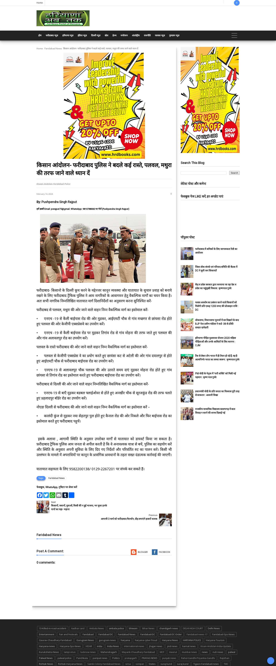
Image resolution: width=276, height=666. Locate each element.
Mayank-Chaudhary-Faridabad (138, 639)
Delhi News (214, 615)
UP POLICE (58, 656)
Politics (116, 644)
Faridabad (88, 621)
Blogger (143, 538)
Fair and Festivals (68, 621)
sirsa (128, 650)
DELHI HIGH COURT (193, 615)
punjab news (169, 644)
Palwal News (46, 644)
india (99, 633)
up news (43, 656)
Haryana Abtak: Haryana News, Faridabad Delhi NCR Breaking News (70, 662)
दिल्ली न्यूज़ (95, 35)
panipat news (100, 644)
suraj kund (166, 650)
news (205, 639)
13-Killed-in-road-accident (52, 615)
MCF (162, 639)
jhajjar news (155, 633)
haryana (125, 627)
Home (40, 2)
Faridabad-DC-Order (171, 621)
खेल (106, 35)
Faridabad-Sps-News (223, 621)
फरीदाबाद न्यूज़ (52, 35)
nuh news (218, 639)
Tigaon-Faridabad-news (206, 650)
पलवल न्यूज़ (160, 35)
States (152, 650)
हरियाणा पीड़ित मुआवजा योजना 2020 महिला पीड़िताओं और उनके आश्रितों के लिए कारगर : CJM (215, 342)
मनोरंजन (124, 35)
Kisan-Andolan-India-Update (216, 633)
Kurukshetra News (49, 639)
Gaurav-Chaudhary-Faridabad (55, 627)
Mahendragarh (109, 639)
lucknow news (88, 639)
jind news (172, 633)
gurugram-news (107, 627)
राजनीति (147, 35)
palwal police (65, 644)
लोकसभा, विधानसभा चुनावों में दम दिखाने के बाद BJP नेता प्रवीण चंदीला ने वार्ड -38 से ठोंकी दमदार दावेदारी (217, 324)
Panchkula (82, 644)
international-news (134, 633)
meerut (173, 639)
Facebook (164, 538)
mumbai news (189, 639)
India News (113, 633)
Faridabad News (53, 48)
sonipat (140, 650)
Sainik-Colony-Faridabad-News (103, 650)
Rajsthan (224, 644)
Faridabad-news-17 (197, 621)
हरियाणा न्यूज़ (67, 35)
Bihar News (148, 615)
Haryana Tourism (215, 627)
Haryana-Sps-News (70, 633)
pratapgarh (131, 644)
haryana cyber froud (146, 627)
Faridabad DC (106, 621)
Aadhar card (77, 615)
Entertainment (46, 621)
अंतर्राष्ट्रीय (136, 35)
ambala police (116, 615)
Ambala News (96, 615)
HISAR (89, 633)
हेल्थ (114, 35)
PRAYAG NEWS (149, 644)
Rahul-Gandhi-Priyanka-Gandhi (198, 644)
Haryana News (170, 627)
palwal (231, 639)
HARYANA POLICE (192, 627)
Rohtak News (46, 650)
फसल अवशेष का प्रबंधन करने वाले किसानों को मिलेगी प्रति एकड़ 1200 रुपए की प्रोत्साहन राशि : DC (216, 306)
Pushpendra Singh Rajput (59, 202)
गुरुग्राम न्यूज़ (174, 35)
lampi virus (70, 639)
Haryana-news (47, 633)
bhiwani (133, 615)
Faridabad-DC (147, 621)
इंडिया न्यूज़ (82, 35)
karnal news (189, 633)
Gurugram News (85, 627)
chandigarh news (168, 615)
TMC (226, 650)
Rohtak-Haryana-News (70, 650)
